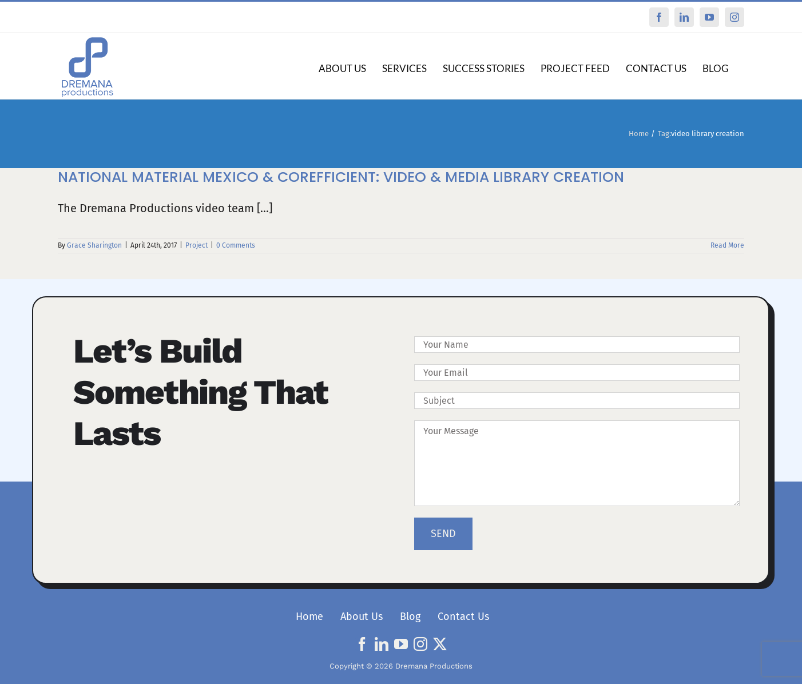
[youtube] (401, 644)
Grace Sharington (94, 245)
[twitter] (440, 644)
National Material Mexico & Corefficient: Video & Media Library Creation (341, 177)
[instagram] (420, 644)
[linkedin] (381, 644)
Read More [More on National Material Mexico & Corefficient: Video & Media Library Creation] (727, 245)
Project (196, 245)
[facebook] (362, 644)
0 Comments (235, 245)
